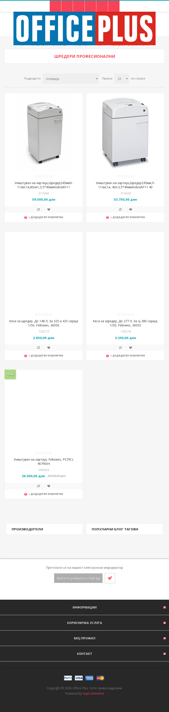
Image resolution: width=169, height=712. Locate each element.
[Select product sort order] (71, 79)
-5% (10, 374)
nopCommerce (93, 693)
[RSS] (89, 591)
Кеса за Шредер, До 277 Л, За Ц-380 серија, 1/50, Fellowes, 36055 (125, 323)
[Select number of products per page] (121, 79)
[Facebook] (79, 591)
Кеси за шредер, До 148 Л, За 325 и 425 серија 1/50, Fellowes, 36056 (43, 323)
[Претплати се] (78, 578)
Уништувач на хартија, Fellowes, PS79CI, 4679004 (44, 461)
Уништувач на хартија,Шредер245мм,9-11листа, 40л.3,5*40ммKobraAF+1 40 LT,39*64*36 (125, 187)
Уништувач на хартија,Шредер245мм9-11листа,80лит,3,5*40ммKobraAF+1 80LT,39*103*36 (44, 187)
